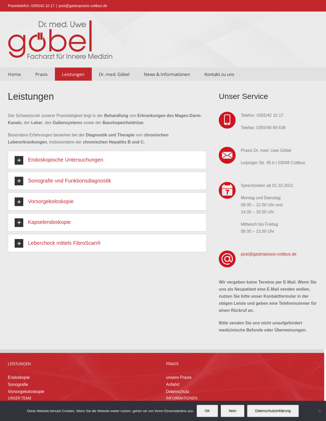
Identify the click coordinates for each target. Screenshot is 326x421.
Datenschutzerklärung (273, 411)
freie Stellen (20, 394)
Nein (232, 411)
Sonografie (19, 353)
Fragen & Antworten (185, 387)
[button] (107, 160)
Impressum (177, 394)
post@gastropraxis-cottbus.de (83, 6)
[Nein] (319, 411)
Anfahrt (174, 353)
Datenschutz (178, 360)
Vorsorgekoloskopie (27, 360)
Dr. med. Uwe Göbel (28, 380)
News (172, 380)
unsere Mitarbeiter (26, 387)
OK (207, 411)
